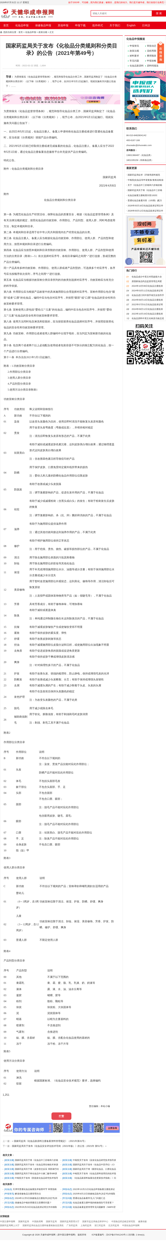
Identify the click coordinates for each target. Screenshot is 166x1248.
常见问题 (134, 60)
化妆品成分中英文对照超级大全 (147, 276)
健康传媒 (142, 1221)
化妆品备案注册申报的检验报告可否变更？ (93, 1202)
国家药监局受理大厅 (69, 1221)
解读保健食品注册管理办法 (28, 1193)
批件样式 (97, 25)
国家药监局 (23, 1221)
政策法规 (43, 32)
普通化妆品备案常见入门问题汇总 (89, 1198)
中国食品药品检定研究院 (123, 1221)
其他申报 (63, 25)
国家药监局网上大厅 (9, 1225)
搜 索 (159, 13)
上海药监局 (86, 1225)
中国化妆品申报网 (130, 1225)
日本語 (146, 25)
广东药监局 (72, 1225)
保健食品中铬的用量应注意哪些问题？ (33, 1202)
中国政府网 (37, 1221)
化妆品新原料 (137, 65)
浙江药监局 (99, 1225)
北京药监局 (113, 1225)
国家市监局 (51, 1221)
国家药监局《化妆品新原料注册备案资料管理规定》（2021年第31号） (50, 1141)
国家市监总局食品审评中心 (95, 1221)
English (131, 25)
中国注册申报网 (7, 1221)
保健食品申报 (43, 25)
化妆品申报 (22, 25)
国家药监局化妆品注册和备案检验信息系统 (43, 1225)
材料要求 (134, 55)
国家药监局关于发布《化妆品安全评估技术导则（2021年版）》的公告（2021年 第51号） (58, 1146)
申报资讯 (134, 45)
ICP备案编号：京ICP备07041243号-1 (110, 1234)
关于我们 (115, 25)
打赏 (61, 1116)
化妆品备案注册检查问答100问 (142, 195)
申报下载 (80, 25)
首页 (6, 25)
